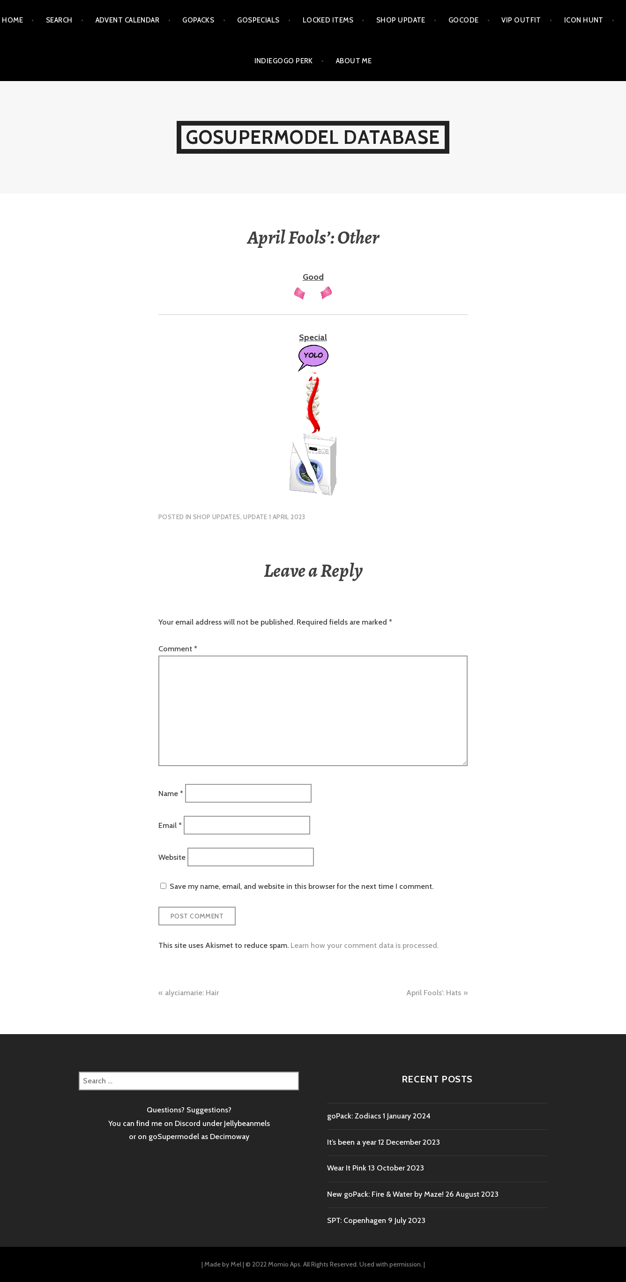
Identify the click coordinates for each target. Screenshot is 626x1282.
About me (354, 61)
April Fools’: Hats (433, 992)
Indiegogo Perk (283, 61)
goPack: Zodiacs (354, 1115)
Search (59, 20)
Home (12, 20)
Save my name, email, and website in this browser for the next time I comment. (301, 886)
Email (170, 824)
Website (172, 857)
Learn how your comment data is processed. (365, 945)
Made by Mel (222, 1264)
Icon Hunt (584, 20)
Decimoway (229, 1136)
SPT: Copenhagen (356, 1220)
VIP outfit (521, 20)
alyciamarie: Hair (192, 992)
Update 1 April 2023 (274, 517)
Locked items (328, 20)
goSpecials (258, 20)
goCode (463, 20)
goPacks (198, 20)
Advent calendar (128, 20)
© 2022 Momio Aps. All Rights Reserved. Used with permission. (334, 1264)
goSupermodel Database (313, 137)
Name (170, 793)
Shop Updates (216, 517)
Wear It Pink (346, 1167)
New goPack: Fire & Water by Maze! (385, 1194)
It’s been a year (351, 1142)
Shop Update (400, 20)
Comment (177, 648)
